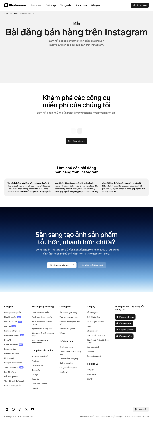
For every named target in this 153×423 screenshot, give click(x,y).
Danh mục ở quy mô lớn (42, 317)
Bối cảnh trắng (10, 349)
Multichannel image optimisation (40, 341)
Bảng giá (90, 369)
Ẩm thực (35, 361)
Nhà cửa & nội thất (67, 328)
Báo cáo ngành (93, 347)
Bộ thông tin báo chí (95, 322)
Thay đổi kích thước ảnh (14, 381)
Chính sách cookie (133, 416)
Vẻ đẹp (35, 374)
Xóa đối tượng (10, 372)
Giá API (90, 379)
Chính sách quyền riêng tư (112, 416)
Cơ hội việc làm (93, 317)
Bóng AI (7, 340)
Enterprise (91, 374)
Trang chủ (8, 13)
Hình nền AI (9, 358)
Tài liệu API (64, 372)
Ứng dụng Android (125, 330)
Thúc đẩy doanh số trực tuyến (42, 323)
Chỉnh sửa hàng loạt (68, 347)
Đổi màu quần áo (11, 376)
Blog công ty (92, 331)
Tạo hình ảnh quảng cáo (42, 328)
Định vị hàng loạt (66, 363)
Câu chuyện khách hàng (97, 335)
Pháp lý (146, 416)
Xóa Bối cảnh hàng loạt (69, 358)
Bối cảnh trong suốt (12, 385)
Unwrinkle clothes (14, 335)
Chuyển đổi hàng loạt (68, 367)
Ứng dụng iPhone (125, 317)
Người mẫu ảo (12, 317)
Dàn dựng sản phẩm (12, 312)
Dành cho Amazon (39, 384)
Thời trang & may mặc (69, 317)
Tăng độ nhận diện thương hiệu (43, 334)
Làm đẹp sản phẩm (12, 331)
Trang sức (36, 370)
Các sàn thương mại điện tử (70, 323)
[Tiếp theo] (79, 131)
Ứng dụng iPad (123, 323)
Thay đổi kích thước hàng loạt (70, 352)
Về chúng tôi (92, 312)
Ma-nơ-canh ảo (13, 322)
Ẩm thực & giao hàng (68, 312)
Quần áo (35, 379)
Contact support (94, 356)
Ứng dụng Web (124, 336)
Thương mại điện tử (40, 356)
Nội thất (35, 388)
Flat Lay (10, 326)
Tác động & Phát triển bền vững (97, 341)
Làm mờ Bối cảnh (11, 353)
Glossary (90, 351)
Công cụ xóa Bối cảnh (13, 363)
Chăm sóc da (37, 365)
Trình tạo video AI (13, 367)
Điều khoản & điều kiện (89, 416)
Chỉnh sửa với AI (13, 344)
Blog (89, 326)
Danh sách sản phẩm (40, 312)
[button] (15, 306)
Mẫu (15, 13)
